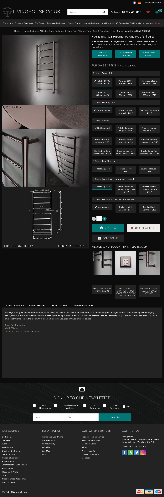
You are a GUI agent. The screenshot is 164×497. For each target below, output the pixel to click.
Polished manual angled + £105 (126, 129)
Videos (85, 447)
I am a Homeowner (45, 406)
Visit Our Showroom (91, 440)
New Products (8, 482)
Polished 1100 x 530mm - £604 (125, 82)
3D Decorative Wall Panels (128, 23)
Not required (103, 207)
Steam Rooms (74, 23)
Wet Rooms (40, 23)
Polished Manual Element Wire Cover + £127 (125, 189)
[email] (81, 417)
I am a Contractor (95, 406)
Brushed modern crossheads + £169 (102, 152)
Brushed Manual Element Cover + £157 (149, 189)
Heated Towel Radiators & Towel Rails (59, 30)
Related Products (59, 305)
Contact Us (108, 238)
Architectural (108, 23)
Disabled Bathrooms (56, 23)
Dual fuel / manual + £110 (149, 111)
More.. (158, 23)
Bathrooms (8, 23)
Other (128, 406)
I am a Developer (114, 406)
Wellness (28, 23)
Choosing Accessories (83, 305)
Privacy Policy (48, 443)
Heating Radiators (91, 23)
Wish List (46, 447)
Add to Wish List (143, 228)
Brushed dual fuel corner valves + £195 (149, 152)
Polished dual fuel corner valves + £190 (125, 152)
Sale (4, 475)
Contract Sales (89, 443)
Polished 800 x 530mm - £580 (102, 82)
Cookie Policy (48, 440)
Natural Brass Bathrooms (14, 478)
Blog (44, 454)
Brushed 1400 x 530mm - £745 (149, 93)
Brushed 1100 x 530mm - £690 (126, 93)
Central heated (103, 110)
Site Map (46, 450)
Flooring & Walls (10, 471)
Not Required (103, 128)
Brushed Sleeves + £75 (149, 170)
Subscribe (115, 417)
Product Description (14, 305)
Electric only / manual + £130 (126, 111)
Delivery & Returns (90, 454)
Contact (86, 457)
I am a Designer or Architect (70, 406)
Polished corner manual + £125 (102, 140)
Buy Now (108, 228)
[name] (49, 417)
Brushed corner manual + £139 (126, 140)
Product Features (37, 305)
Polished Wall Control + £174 (126, 208)
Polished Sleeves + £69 (125, 170)
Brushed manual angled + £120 (149, 129)
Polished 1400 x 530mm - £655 (149, 82)
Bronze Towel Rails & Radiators (94, 30)
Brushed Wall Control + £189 (149, 208)
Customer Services (151, 2)
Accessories (148, 23)
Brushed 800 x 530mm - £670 (102, 93)
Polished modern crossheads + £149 (149, 140)
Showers (19, 23)
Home (17, 30)
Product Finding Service (93, 436)
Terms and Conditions (52, 436)
